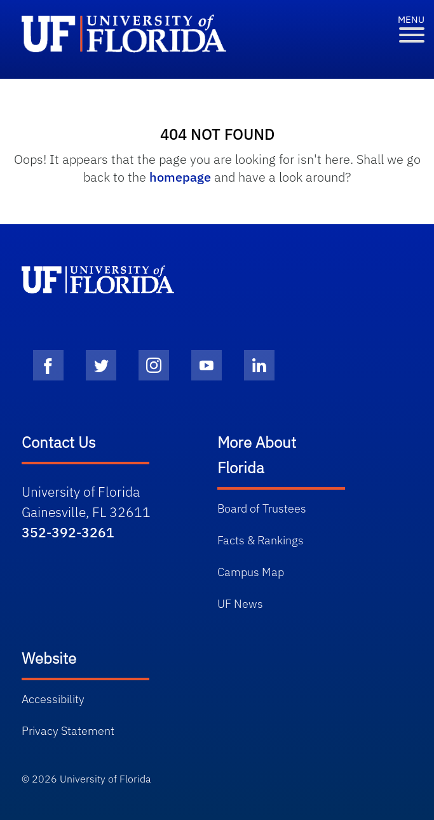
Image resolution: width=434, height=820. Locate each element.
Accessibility (53, 699)
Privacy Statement (68, 730)
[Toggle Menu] (411, 35)
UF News (240, 603)
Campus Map (250, 572)
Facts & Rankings (260, 540)
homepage (180, 176)
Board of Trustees (261, 508)
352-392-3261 (68, 532)
